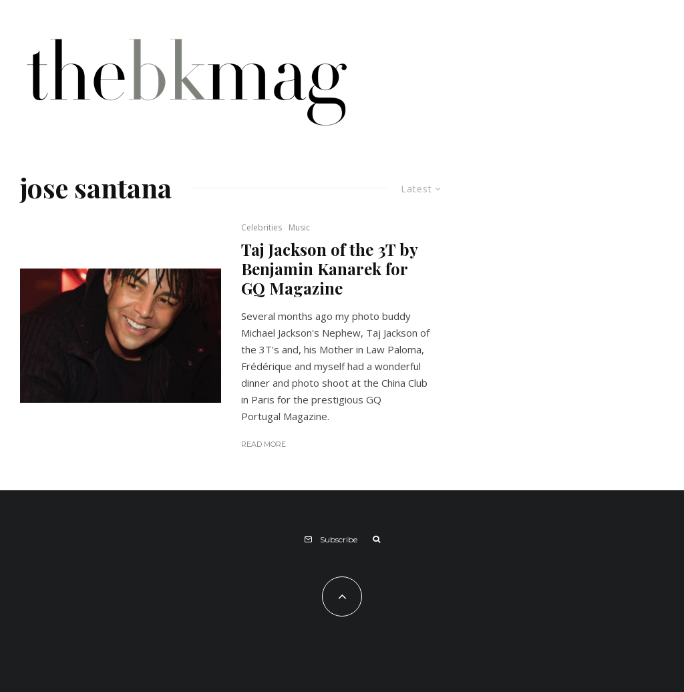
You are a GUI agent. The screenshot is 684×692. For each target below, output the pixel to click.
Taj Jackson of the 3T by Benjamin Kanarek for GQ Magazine (329, 268)
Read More (263, 444)
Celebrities (261, 227)
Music (299, 227)
